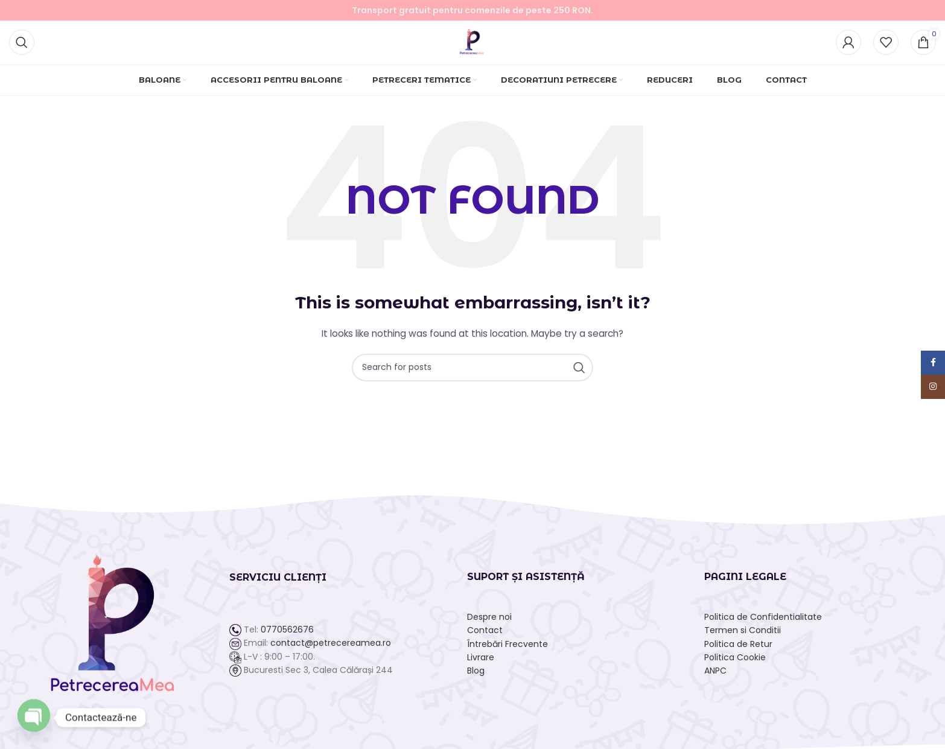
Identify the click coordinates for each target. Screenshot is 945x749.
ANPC (715, 676)
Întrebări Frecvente (507, 649)
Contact (485, 635)
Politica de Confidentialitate (763, 622)
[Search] (21, 44)
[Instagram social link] (933, 387)
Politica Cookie (735, 662)
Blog (476, 676)
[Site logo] (472, 43)
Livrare (480, 662)
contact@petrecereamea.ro (330, 648)
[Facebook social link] (933, 363)
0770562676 (287, 634)
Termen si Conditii (742, 635)
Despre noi (489, 622)
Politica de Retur (738, 649)
